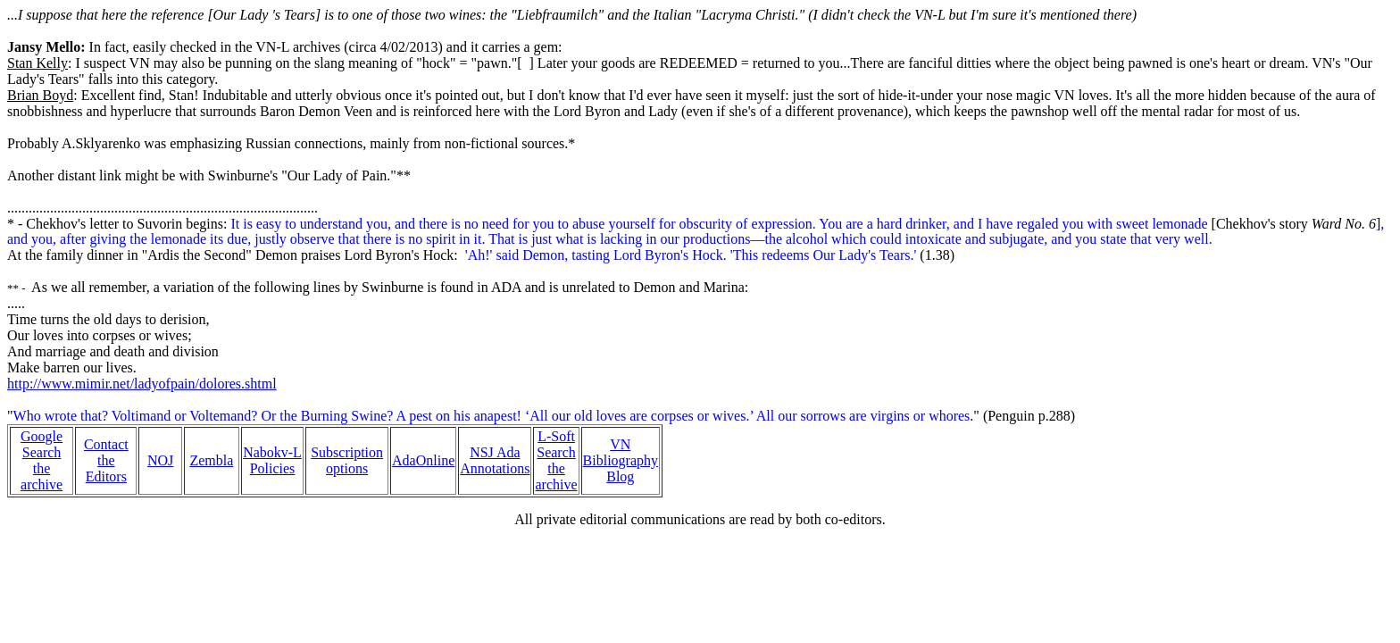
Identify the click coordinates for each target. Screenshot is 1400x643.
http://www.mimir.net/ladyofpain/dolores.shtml (142, 383)
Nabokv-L (272, 452)
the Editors (106, 468)
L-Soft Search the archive (556, 460)
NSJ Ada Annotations (494, 460)
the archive (41, 476)
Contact (106, 444)
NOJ (160, 460)
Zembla (211, 460)
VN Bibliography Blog (620, 460)
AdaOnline (423, 460)
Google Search (41, 444)
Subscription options (347, 460)
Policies (273, 468)
